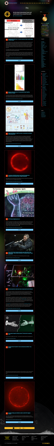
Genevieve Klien (44, 73)
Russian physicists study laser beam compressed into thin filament (20, 289)
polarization (9, 303)
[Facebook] (43, 443)
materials (14, 308)
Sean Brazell (44, 97)
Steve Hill (43, 98)
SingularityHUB (43, 116)
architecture (42, 50)
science (11, 338)
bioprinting (42, 58)
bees (42, 54)
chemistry (13, 58)
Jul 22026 (6, 39)
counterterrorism (43, 66)
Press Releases (48, 3)
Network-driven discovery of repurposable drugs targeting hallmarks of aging (19, 92)
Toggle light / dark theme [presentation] (48, 1)
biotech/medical (14, 98)
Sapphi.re (16, 443)
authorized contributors (19, 15)
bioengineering (14, 419)
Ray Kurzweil (43, 44)
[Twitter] (44, 443)
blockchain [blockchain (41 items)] (48, 26)
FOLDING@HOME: (33, 438)
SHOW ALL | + (42, 106)
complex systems (43, 64)
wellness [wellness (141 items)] (46, 35)
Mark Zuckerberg (43, 47)
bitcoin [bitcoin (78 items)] (46, 26)
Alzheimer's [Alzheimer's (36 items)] (45, 23)
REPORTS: (23, 438)
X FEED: (13, 437)
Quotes (42, 3)
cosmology (42, 65)
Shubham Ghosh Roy (10, 58)
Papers (32, 3)
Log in (15, 15)
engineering (17, 58)
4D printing (42, 42)
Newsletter (39, 3)
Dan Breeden (44, 78)
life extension (17, 98)
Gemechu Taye (44, 81)
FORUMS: (32, 439)
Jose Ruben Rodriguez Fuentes (11, 181)
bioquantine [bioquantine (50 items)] (46, 24)
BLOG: (22, 437)
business (42, 61)
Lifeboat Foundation (9, 443)
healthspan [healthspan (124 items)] (46, 29)
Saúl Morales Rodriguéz (10, 257)
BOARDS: (42, 437)
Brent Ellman (44, 99)
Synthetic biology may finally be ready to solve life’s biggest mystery (19, 413)
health (16, 143)
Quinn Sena (43, 77)
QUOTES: (42, 439)
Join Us (37, 3)
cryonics (42, 67)
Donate (35, 3)
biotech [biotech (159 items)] (46, 25)
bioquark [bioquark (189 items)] (43, 25)
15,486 (20, 428)
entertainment (14, 257)
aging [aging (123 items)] (42, 23)
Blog (22, 3)
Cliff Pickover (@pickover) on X (14, 219)
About (21, 3)
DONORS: (32, 437)
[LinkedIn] (45, 443)
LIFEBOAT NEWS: (23, 436)
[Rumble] (49, 443)
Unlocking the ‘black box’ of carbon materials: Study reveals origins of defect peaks (20, 39)
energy (15, 58)
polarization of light (27, 303)
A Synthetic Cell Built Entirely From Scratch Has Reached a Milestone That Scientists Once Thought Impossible (19, 176)
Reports (30, 3)
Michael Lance (44, 101)
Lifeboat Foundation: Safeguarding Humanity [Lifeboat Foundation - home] (10, 3)
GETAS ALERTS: (42, 436)
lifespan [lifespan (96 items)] (42, 32)
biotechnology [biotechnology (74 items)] (43, 26)
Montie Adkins (44, 103)
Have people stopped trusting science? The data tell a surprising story (20, 334)
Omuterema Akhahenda (44, 87)
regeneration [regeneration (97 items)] (43, 33)
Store (44, 3)
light (20, 297)
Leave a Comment (20, 58)
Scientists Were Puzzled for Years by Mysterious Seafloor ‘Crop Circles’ (19, 347)
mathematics (15, 227)
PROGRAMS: (42, 438)
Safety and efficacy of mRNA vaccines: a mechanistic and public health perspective (20, 134)
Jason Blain (44, 102)
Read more (19, 60)
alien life (42, 49)
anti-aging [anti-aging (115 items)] (47, 23)
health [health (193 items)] (43, 29)
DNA (41, 43)
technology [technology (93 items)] (47, 34)
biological (15, 181)
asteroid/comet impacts (44, 51)
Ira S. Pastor (44, 104)
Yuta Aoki (9, 338)
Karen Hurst (44, 83)
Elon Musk (42, 45)
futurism (13, 375)
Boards (25, 3)
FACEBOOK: (13, 436)
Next (23, 428)
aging (42, 48)
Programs (27, 3)
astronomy (42, 52)
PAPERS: (23, 439)
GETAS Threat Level (7, 438)
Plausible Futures (43, 115)
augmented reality (43, 53)
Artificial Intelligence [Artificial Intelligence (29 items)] (43, 24)
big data (42, 55)
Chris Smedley (44, 105)
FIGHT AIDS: (13, 438)
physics (15, 308)
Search (48, 13)
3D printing (42, 41)
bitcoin (42, 60)
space (17, 227)
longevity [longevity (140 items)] (44, 32)
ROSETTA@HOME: (14, 439)
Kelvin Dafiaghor (44, 82)
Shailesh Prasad (44, 79)
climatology (42, 63)
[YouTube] (47, 443)
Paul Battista (44, 80)
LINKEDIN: (32, 436)
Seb (42, 100)
